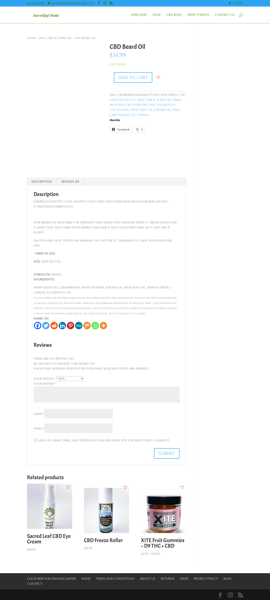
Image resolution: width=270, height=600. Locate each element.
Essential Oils (143, 104)
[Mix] (87, 325)
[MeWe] (78, 325)
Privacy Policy (206, 578)
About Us (147, 578)
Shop (157, 14)
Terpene (142, 115)
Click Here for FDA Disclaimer (51, 578)
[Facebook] (37, 325)
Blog (227, 578)
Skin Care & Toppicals (55, 38)
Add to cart (133, 77)
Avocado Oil (120, 104)
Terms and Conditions (115, 578)
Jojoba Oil (162, 110)
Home (31, 38)
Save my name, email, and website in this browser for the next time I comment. (104, 440)
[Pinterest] (70, 325)
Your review (45, 383)
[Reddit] (54, 325)
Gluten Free (119, 110)
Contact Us (225, 14)
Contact (34, 583)
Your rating (45, 378)
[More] (103, 325)
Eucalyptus (166, 104)
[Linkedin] (62, 325)
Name (39, 414)
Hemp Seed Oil (141, 110)
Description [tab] (41, 181)
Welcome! (139, 14)
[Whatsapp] (95, 325)
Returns (167, 578)
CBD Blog (174, 14)
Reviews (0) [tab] (70, 181)
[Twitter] (46, 325)
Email (39, 428)
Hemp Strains (198, 14)
